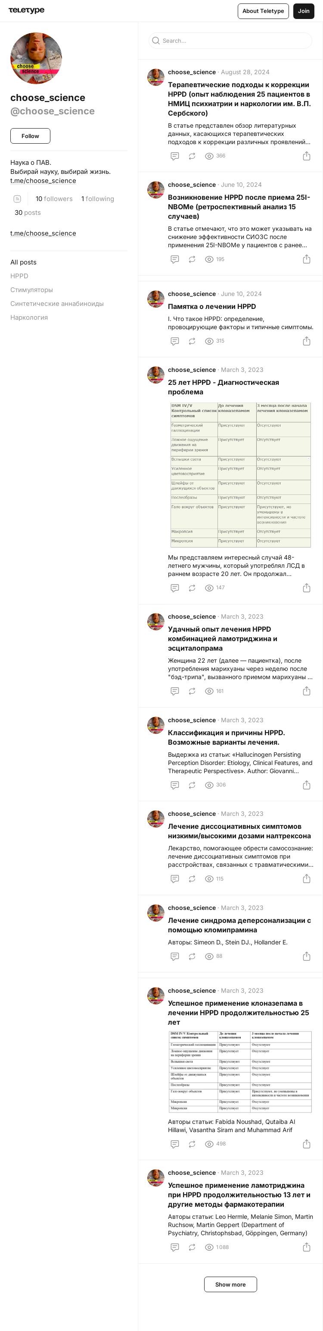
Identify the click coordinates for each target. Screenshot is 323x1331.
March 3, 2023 (243, 387)
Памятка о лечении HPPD (213, 313)
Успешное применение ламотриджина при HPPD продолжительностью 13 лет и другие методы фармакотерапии (240, 1235)
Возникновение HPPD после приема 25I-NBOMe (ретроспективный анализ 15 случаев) (240, 211)
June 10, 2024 (242, 188)
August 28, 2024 (246, 73)
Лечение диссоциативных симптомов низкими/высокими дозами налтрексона (236, 859)
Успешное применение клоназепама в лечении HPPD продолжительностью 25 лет (240, 1051)
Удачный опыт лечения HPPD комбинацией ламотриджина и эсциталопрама (224, 656)
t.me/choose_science (43, 180)
